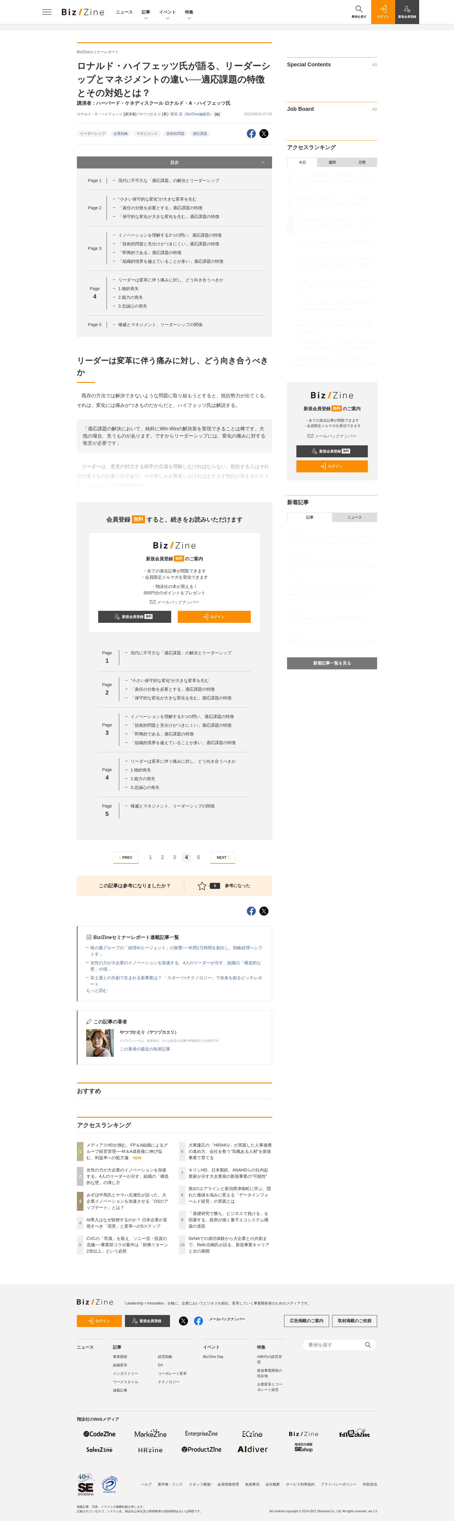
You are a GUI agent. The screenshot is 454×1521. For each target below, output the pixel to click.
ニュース (124, 12)
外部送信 (370, 1484)
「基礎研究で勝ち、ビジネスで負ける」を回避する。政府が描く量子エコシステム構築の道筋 (228, 1220)
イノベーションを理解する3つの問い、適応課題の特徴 (170, 235)
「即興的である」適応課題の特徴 (149, 252)
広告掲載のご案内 (306, 1320)
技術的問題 (175, 134)
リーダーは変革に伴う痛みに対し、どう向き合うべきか (170, 279)
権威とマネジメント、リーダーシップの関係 (160, 324)
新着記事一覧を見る (332, 663)
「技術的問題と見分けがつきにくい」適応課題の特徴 (168, 243)
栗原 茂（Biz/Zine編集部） (192, 114)
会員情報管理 (228, 1484)
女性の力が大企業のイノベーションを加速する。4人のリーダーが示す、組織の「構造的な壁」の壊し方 (127, 1176)
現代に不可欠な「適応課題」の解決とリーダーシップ (168, 180)
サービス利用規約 (300, 1484)
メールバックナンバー (174, 602)
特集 (189, 12)
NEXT (224, 857)
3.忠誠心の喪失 (132, 306)
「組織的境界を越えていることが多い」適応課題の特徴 (170, 261)
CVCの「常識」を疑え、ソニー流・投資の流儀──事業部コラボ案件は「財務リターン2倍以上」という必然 (127, 1244)
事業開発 (120, 1357)
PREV (124, 857)
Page (94, 180)
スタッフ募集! (200, 1484)
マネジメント (147, 134)
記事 (146, 12)
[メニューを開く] (47, 12)
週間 (332, 162)
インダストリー (125, 1373)
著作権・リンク (170, 1484)
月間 (361, 162)
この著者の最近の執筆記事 (145, 1049)
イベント (167, 12)
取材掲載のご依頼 (354, 1320)
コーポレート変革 (172, 1373)
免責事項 (252, 1484)
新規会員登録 (133, 617)
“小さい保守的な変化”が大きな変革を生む (157, 199)
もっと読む (96, 990)
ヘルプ (146, 1484)
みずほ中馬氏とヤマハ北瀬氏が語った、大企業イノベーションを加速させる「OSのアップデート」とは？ (127, 1201)
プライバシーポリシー (339, 1484)
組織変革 (120, 1365)
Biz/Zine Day (213, 1357)
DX (160, 1365)
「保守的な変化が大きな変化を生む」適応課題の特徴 (168, 216)
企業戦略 (121, 134)
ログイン (213, 617)
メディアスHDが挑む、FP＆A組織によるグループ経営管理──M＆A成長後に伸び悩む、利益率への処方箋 (127, 1151)
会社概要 (272, 1484)
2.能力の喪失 (130, 297)
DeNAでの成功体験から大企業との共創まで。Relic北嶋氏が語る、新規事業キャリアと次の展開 (229, 1244)
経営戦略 (165, 1357)
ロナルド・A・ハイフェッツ (100, 114)
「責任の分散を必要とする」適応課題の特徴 (160, 207)
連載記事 (120, 1390)
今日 (302, 162)
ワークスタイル (125, 1382)
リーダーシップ (92, 134)
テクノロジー (169, 1382)
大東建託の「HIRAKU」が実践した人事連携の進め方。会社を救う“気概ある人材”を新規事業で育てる (230, 1151)
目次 (218, 162)
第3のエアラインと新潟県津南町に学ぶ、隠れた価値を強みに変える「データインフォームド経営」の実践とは (230, 1195)
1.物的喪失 (128, 288)
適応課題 (200, 134)
